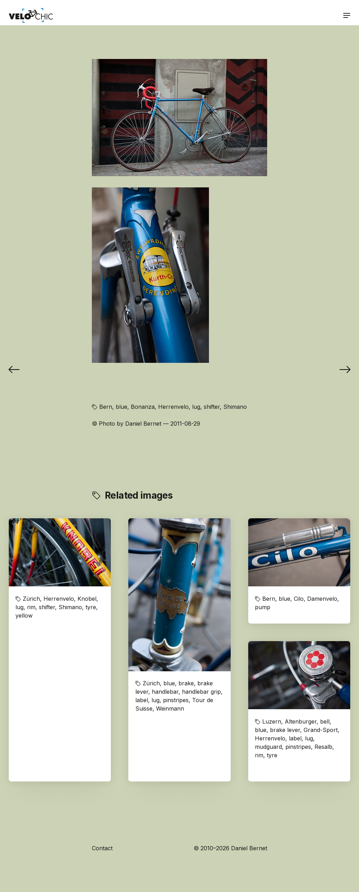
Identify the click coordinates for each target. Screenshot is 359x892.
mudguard (268, 746)
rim (31, 607)
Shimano (235, 406)
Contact (102, 848)
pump (262, 607)
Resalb (323, 746)
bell (325, 721)
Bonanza (143, 406)
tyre (91, 607)
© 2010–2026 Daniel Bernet (230, 848)
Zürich (31, 598)
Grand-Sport (321, 729)
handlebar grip (201, 691)
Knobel (86, 598)
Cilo (299, 598)
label (141, 700)
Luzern (271, 721)
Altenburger (301, 721)
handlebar (165, 691)
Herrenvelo (173, 406)
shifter (212, 406)
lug (196, 406)
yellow (24, 615)
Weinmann (170, 708)
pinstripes (176, 700)
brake (186, 683)
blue (121, 406)
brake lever (285, 729)
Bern (105, 406)
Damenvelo (322, 598)
